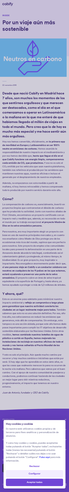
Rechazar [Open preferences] (34, 466)
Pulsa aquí (44, 457)
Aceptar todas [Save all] (34, 482)
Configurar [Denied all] (34, 473)
